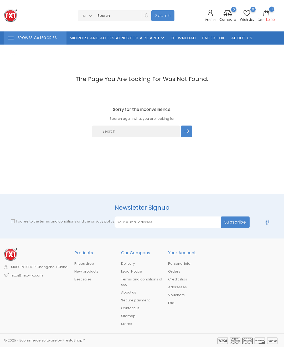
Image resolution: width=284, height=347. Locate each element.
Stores (126, 323)
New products (86, 271)
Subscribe (235, 222)
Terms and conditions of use (141, 282)
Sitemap (128, 315)
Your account (182, 253)
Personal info (179, 263)
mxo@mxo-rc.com (27, 275)
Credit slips (177, 279)
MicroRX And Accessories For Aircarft (117, 38)
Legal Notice (131, 271)
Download (184, 38)
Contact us (130, 308)
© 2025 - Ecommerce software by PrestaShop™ (44, 340)
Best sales (83, 279)
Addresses (177, 287)
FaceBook (213, 38)
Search (163, 16)
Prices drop (84, 263)
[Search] (136, 131)
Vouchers (176, 294)
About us (241, 38)
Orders (174, 271)
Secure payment (135, 300)
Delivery (128, 263)
